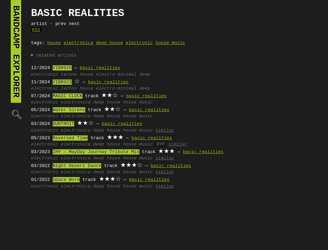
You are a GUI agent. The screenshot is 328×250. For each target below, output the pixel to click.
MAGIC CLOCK (68, 96)
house (54, 43)
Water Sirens (69, 110)
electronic (139, 43)
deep (144, 75)
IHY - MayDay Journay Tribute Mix (96, 152)
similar (164, 130)
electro (105, 75)
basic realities (100, 68)
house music (170, 43)
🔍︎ (16, 114)
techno (69, 75)
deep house (109, 43)
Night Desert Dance (77, 166)
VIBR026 (62, 68)
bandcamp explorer (16, 51)
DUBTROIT (63, 124)
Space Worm (66, 180)
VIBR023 (62, 82)
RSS (36, 30)
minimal (127, 75)
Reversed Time (70, 138)
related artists (56, 55)
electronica (78, 43)
